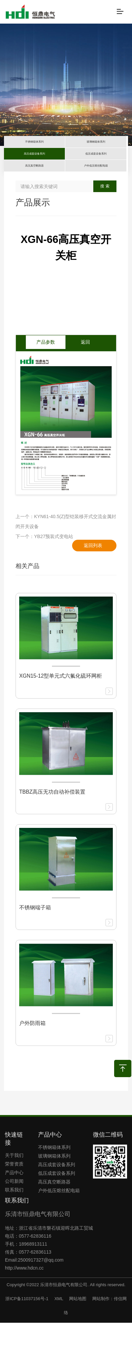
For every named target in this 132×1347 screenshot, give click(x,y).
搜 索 (104, 210)
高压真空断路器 (54, 1206)
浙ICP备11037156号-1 (26, 1322)
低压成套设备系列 (56, 1197)
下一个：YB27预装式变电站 (44, 561)
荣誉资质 (14, 1188)
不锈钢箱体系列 (54, 1171)
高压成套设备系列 (56, 1188)
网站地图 (77, 1322)
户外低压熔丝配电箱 (59, 1214)
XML (58, 1322)
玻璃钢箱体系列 (54, 1180)
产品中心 (14, 1196)
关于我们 (14, 1179)
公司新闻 (14, 1205)
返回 (85, 366)
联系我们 (14, 1214)
